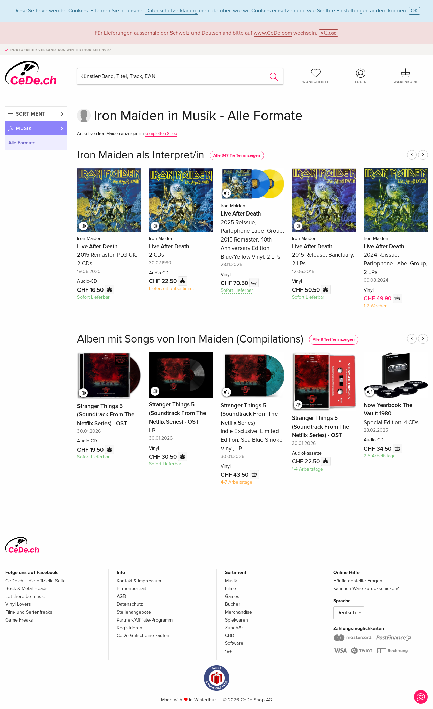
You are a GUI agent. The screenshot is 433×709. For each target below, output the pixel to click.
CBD (229, 635)
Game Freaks (19, 620)
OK (414, 10)
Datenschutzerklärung (171, 10)
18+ (228, 651)
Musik (24, 128)
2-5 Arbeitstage (380, 456)
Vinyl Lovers (18, 604)
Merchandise (238, 612)
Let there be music (25, 596)
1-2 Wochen (376, 306)
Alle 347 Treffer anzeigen (236, 155)
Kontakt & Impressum (139, 581)
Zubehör (234, 628)
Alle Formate (22, 143)
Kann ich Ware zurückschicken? (366, 588)
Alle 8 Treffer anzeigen (334, 339)
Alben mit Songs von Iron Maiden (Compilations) (190, 339)
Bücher (232, 604)
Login (361, 76)
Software (234, 643)
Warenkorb (405, 76)
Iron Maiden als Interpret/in (140, 155)
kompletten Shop (161, 133)
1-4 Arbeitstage (307, 469)
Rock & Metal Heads (26, 588)
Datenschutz (130, 604)
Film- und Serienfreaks (28, 612)
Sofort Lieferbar (93, 297)
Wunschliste (316, 76)
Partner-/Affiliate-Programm (145, 620)
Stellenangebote (134, 612)
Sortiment (30, 114)
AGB (121, 596)
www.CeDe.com (273, 33)
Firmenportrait (131, 588)
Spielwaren (236, 620)
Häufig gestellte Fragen (357, 581)
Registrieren (129, 628)
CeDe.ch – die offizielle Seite (35, 581)
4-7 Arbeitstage (236, 482)
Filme (230, 588)
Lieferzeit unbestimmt (171, 289)
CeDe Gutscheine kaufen (143, 635)
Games (232, 596)
